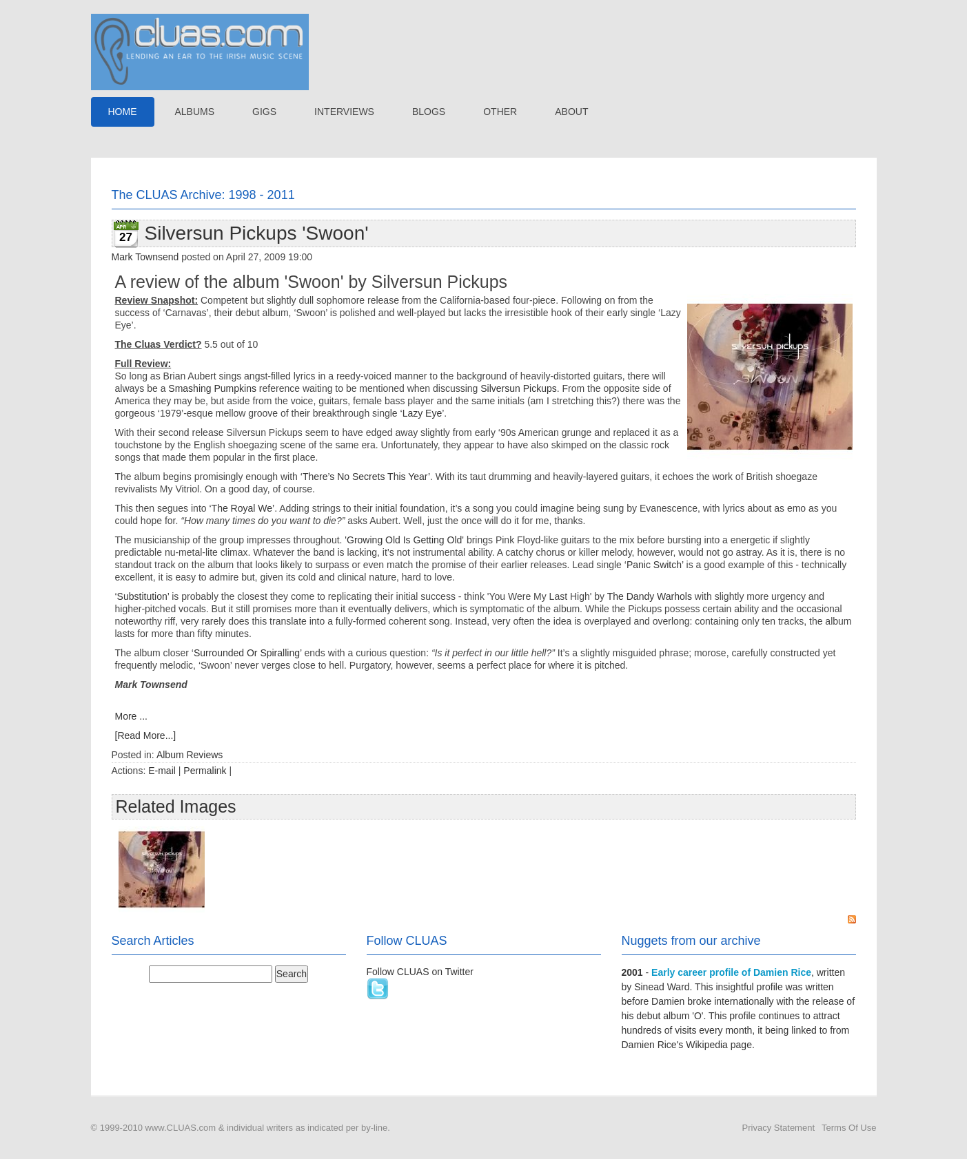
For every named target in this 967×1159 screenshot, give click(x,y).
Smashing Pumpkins (212, 388)
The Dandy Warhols (649, 596)
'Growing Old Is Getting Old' (404, 539)
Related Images (176, 806)
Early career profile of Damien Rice (731, 972)
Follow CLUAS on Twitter (420, 971)
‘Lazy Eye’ (422, 413)
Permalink (204, 770)
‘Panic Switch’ (654, 564)
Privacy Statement (778, 1128)
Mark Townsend (145, 256)
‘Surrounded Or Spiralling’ (247, 652)
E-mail (162, 770)
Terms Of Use (849, 1128)
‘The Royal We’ (241, 508)
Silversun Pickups (518, 388)
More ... (131, 716)
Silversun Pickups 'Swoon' (257, 233)
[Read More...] (145, 735)
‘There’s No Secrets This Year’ (365, 476)
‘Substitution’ (142, 596)
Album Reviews (189, 754)
